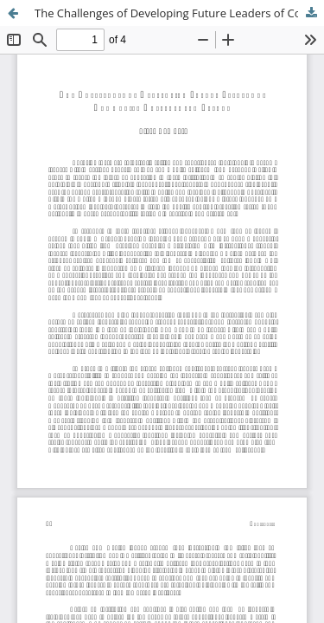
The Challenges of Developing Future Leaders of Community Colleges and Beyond (179, 13)
